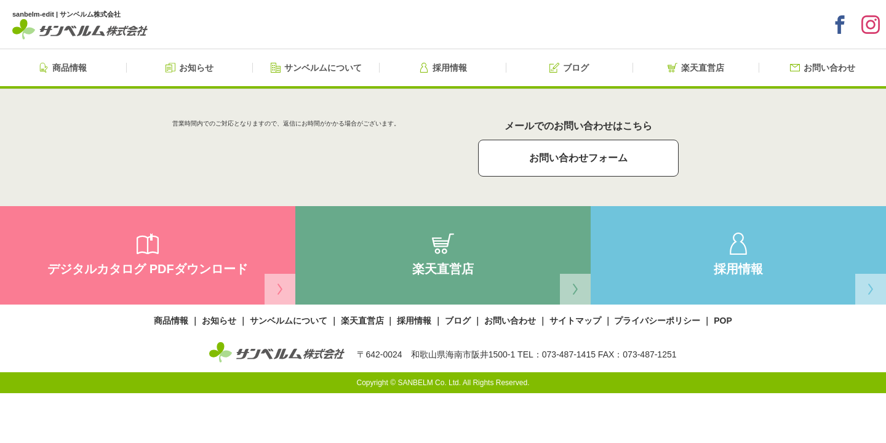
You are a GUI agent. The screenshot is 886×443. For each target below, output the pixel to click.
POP (723, 320)
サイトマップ (575, 320)
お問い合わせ (510, 320)
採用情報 (414, 320)
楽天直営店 (362, 320)
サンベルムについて (288, 320)
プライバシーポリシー (657, 320)
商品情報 (171, 320)
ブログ (458, 320)
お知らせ (219, 320)
